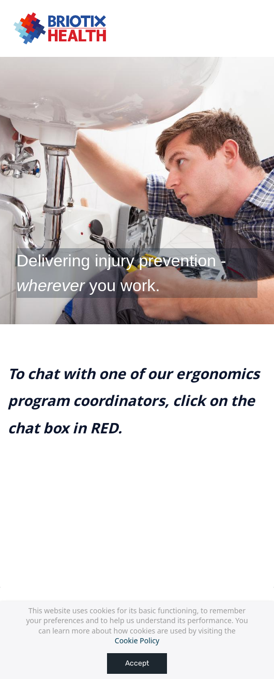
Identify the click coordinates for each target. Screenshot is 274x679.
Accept (137, 663)
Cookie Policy (137, 640)
